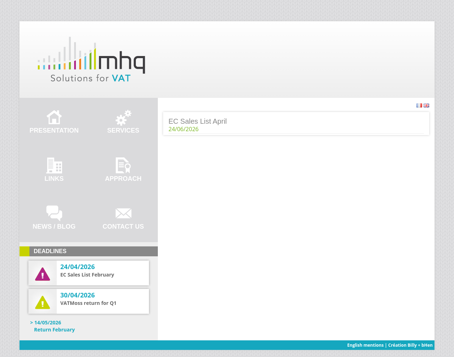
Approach (123, 178)
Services (123, 130)
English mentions (365, 345)
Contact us (123, 226)
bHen (427, 345)
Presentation (53, 130)
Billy (412, 345)
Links (54, 178)
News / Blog (54, 226)
